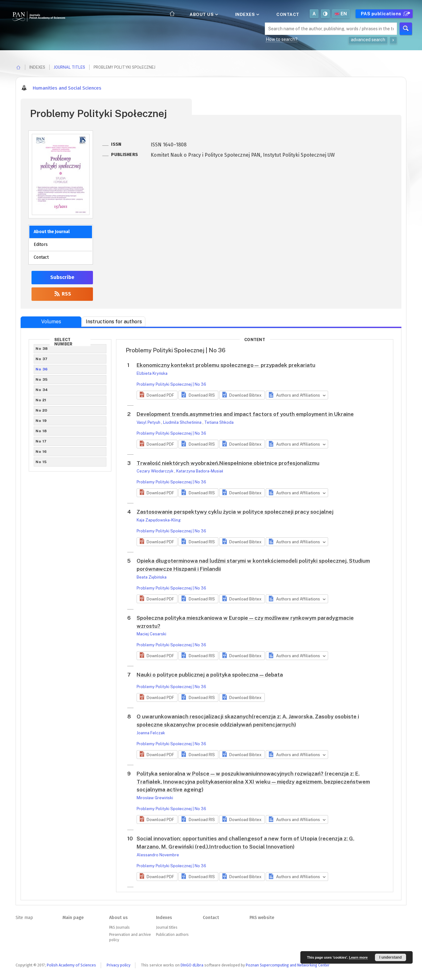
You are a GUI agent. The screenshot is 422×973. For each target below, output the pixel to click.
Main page (73, 917)
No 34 (42, 390)
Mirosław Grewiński (155, 797)
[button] (157, 395)
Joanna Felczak (151, 733)
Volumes (51, 322)
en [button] (341, 13)
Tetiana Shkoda (219, 422)
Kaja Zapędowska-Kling (159, 520)
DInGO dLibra (192, 965)
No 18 (41, 431)
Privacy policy (118, 965)
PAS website (262, 917)
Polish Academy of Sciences (71, 965)
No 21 (41, 400)
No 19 (41, 420)
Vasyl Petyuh (149, 422)
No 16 (41, 451)
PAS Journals (119, 927)
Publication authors (172, 934)
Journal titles (69, 67)
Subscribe (62, 277)
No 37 (42, 359)
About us (203, 14)
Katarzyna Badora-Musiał (199, 471)
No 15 (41, 462)
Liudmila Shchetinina (182, 422)
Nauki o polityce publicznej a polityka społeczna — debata (210, 675)
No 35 (42, 379)
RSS (62, 294)
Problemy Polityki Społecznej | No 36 (171, 384)
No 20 (41, 410)
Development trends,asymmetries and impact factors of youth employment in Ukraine (245, 414)
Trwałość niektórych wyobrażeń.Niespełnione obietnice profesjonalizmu (228, 463)
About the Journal (52, 231)
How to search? (282, 39)
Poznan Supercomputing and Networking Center (288, 965)
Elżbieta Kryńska (152, 373)
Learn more (358, 957)
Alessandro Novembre (158, 855)
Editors (41, 244)
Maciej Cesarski (151, 634)
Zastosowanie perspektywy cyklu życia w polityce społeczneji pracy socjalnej (235, 512)
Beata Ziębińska (152, 577)
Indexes (246, 14)
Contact (287, 14)
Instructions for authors (114, 322)
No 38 (42, 348)
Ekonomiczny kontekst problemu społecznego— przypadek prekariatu (226, 365)
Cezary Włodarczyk (155, 471)
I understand (390, 957)
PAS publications (385, 13)
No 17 (41, 441)
